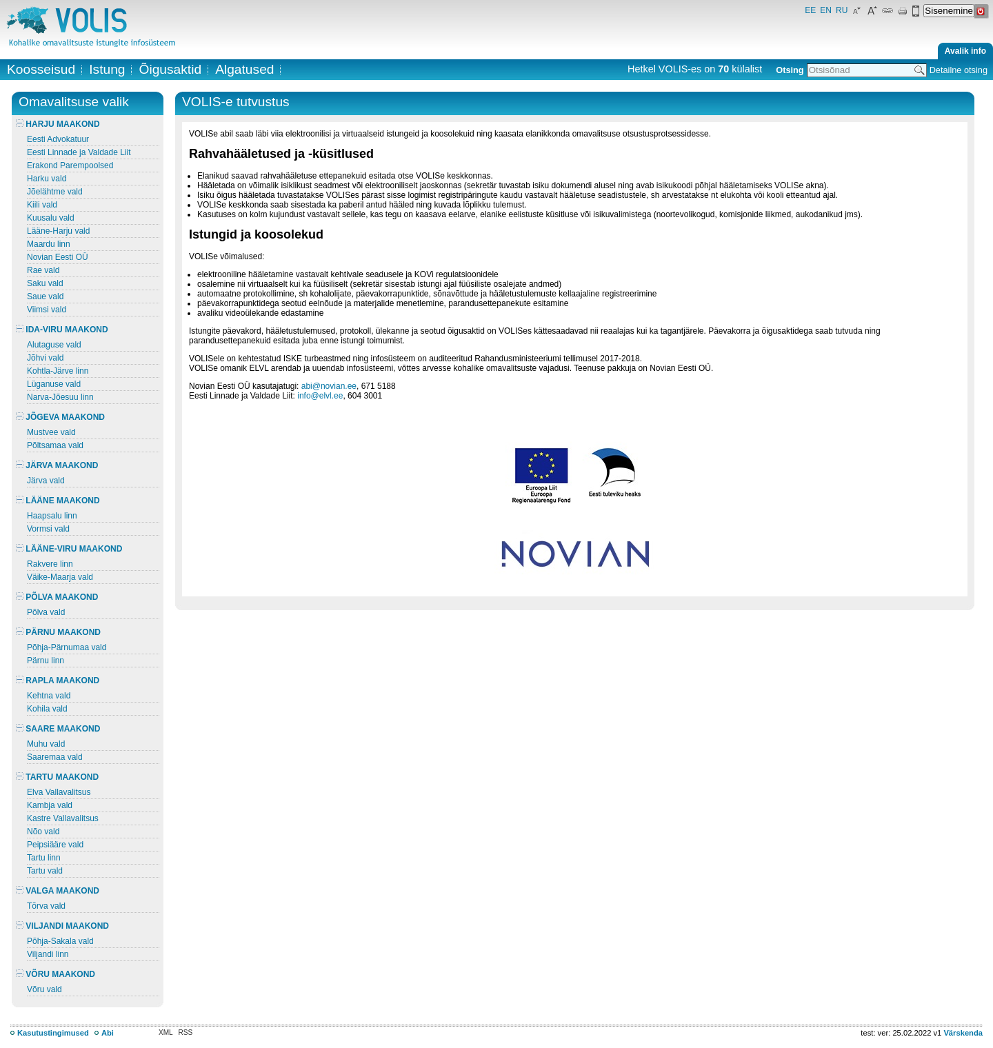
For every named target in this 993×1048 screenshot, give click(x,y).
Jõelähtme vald (55, 191)
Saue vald (45, 296)
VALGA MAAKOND (57, 891)
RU (841, 10)
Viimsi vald (46, 309)
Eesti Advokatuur (58, 139)
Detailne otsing (958, 70)
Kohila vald (47, 709)
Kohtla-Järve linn (57, 371)
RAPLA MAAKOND (57, 680)
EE (810, 10)
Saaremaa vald (55, 757)
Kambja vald (49, 805)
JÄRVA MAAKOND (57, 465)
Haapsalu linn (52, 516)
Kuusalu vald (50, 218)
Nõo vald (43, 831)
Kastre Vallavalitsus (63, 818)
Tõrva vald (46, 906)
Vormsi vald (48, 529)
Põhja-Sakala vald (60, 941)
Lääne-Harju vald (58, 231)
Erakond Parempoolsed (70, 165)
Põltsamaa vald (55, 445)
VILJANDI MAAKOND (62, 926)
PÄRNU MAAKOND (58, 632)
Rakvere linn (50, 564)
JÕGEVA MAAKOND (60, 417)
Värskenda (963, 1033)
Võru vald (44, 989)
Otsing (789, 70)
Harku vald (46, 178)
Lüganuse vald (54, 384)
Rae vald (43, 270)
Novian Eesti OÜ (57, 257)
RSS (186, 1032)
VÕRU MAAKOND (55, 974)
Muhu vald (46, 744)
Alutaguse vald (54, 345)
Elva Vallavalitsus (58, 792)
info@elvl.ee (320, 396)
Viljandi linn (48, 954)
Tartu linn (44, 858)
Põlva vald (46, 612)
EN (826, 10)
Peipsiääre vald (55, 844)
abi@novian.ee (329, 386)
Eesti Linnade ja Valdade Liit (79, 152)
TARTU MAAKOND (57, 777)
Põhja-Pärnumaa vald (66, 647)
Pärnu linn (45, 660)
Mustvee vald (51, 432)
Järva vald (46, 480)
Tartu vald (45, 871)
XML (166, 1032)
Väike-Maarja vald (60, 577)
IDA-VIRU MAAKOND (62, 329)
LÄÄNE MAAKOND (58, 500)
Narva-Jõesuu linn (60, 397)
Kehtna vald (48, 696)
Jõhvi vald (45, 358)
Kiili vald (42, 205)
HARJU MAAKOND (58, 124)
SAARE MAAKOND (58, 729)
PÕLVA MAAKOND (57, 597)
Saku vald (45, 283)
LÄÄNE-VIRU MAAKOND (69, 549)
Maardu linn (48, 244)
